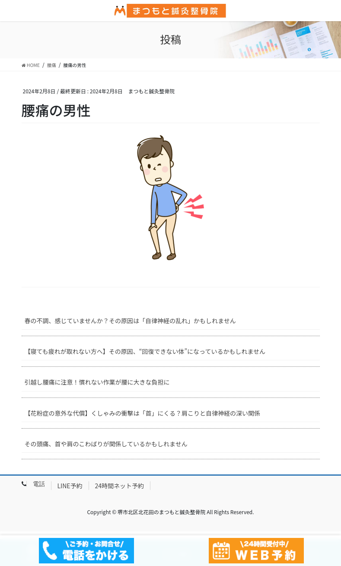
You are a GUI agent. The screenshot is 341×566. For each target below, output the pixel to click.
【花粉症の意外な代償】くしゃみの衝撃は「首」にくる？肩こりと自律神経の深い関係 (142, 413)
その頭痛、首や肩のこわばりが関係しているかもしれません (106, 443)
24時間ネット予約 (119, 485)
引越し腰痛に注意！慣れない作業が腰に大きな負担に (97, 382)
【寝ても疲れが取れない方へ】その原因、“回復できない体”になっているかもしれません (145, 351)
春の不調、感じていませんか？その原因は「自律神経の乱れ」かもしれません (130, 320)
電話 (39, 484)
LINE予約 (70, 485)
